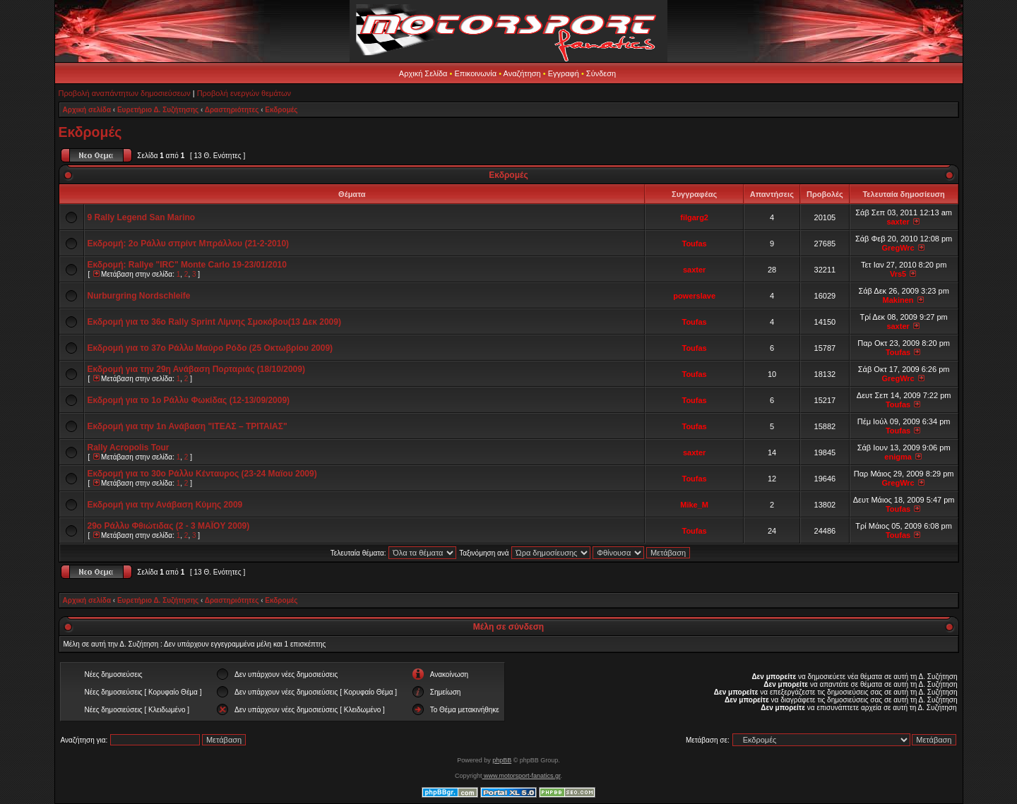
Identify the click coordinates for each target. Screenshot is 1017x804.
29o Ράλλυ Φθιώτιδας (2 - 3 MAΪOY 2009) (169, 526)
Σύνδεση (601, 73)
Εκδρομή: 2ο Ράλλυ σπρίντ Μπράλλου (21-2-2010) (189, 243)
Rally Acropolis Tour (129, 447)
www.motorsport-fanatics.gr (521, 775)
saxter (897, 221)
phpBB (501, 760)
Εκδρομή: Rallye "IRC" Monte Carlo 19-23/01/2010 (187, 265)
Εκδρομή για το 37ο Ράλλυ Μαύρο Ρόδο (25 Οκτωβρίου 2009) (210, 348)
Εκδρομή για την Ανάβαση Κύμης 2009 (165, 505)
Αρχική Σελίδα (423, 73)
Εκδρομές (281, 110)
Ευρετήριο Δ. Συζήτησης (157, 110)
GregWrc (897, 248)
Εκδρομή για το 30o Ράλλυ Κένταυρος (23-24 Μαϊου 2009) (202, 474)
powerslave (694, 296)
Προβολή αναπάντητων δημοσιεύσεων (125, 93)
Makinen (898, 300)
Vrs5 (898, 274)
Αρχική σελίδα (87, 110)
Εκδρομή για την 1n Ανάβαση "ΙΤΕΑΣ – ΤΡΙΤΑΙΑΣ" (187, 426)
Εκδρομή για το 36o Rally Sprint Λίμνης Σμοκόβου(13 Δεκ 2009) (214, 322)
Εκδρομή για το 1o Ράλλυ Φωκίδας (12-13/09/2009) (189, 400)
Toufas (694, 243)
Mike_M (694, 504)
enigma (898, 456)
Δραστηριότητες (232, 110)
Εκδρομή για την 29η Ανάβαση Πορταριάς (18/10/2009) (196, 369)
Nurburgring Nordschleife (139, 296)
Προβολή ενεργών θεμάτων (244, 93)
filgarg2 (694, 217)
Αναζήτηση (522, 73)
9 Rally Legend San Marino (142, 217)
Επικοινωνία (475, 73)
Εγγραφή (563, 73)
